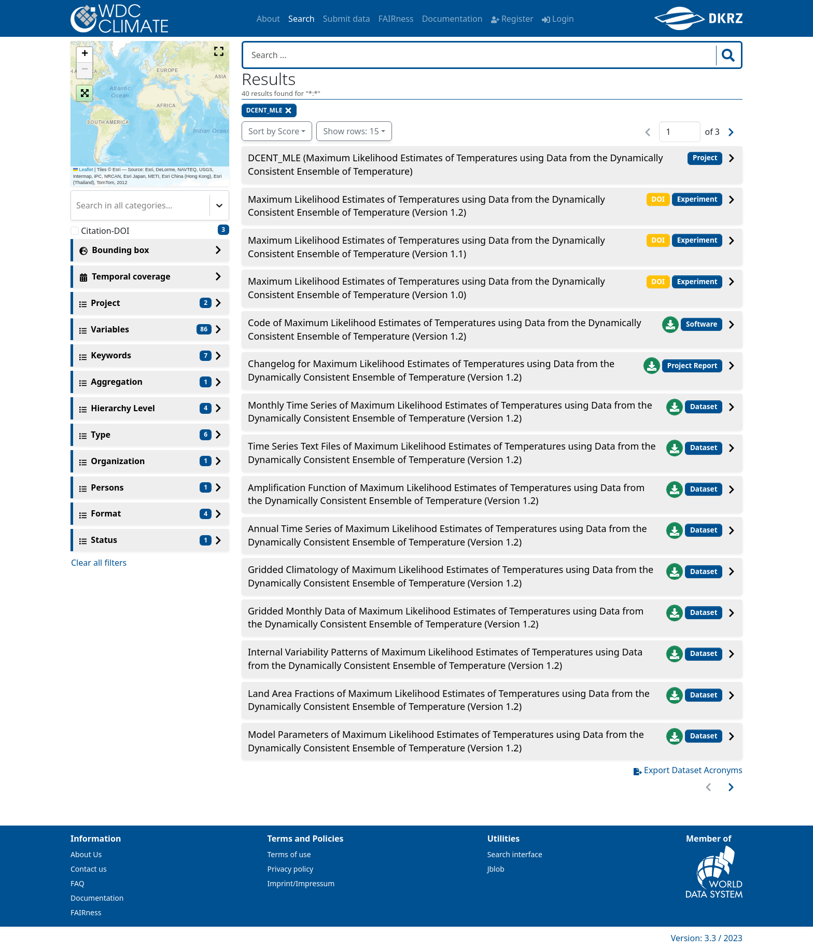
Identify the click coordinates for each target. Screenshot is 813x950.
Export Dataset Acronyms (688, 770)
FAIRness (396, 18)
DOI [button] (658, 199)
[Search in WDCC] (480, 55)
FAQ (78, 883)
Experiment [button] (697, 199)
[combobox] (77, 205)
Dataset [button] (704, 406)
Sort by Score (273, 131)
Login (558, 18)
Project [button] (705, 157)
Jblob (495, 869)
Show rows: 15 (351, 131)
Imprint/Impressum (301, 883)
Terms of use (289, 854)
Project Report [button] (692, 365)
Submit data (346, 18)
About (268, 18)
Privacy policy (291, 869)
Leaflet (83, 169)
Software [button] (701, 324)
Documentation (452, 18)
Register (512, 18)
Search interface (514, 854)
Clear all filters (99, 562)
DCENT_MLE (269, 110)
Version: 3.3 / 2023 (706, 938)
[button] (84, 55)
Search (301, 18)
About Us (86, 854)
